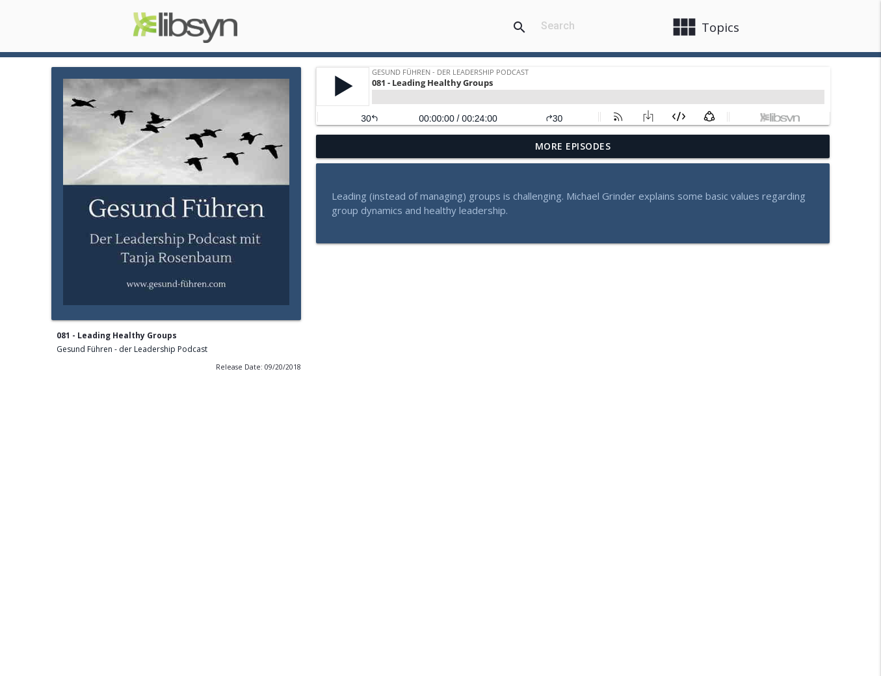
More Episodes (573, 146)
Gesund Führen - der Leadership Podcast (132, 349)
